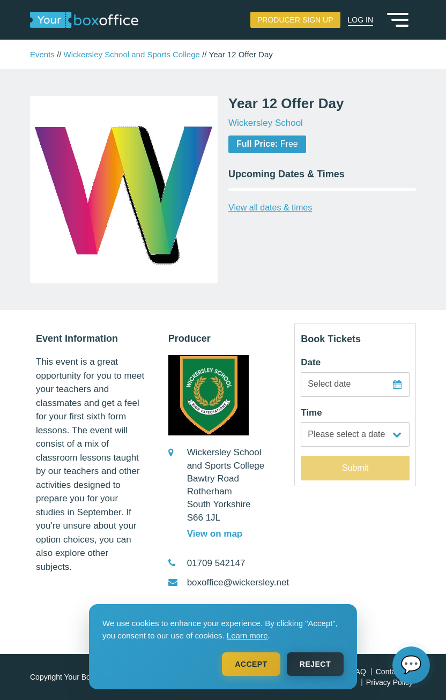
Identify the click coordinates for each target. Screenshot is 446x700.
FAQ (358, 671)
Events (42, 54)
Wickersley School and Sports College (132, 54)
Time (311, 413)
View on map (215, 534)
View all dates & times (270, 207)
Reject (315, 664)
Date (311, 362)
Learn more (247, 635)
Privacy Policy (389, 682)
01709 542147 (216, 563)
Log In (360, 20)
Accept (251, 664)
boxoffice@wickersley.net (238, 582)
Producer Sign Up (295, 20)
